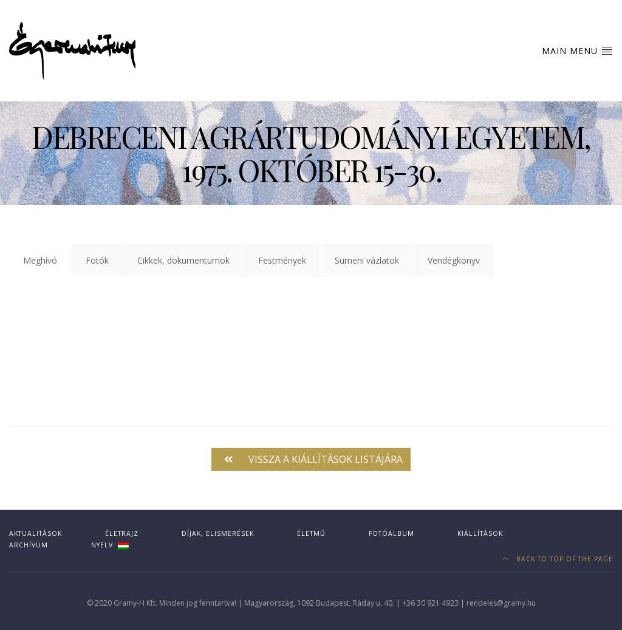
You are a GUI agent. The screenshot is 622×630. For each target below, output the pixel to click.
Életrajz (121, 533)
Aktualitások (35, 533)
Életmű (311, 533)
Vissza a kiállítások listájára (313, 459)
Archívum (28, 545)
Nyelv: (110, 545)
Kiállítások (480, 533)
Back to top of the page (557, 559)
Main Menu (577, 50)
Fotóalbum (391, 533)
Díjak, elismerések (218, 533)
